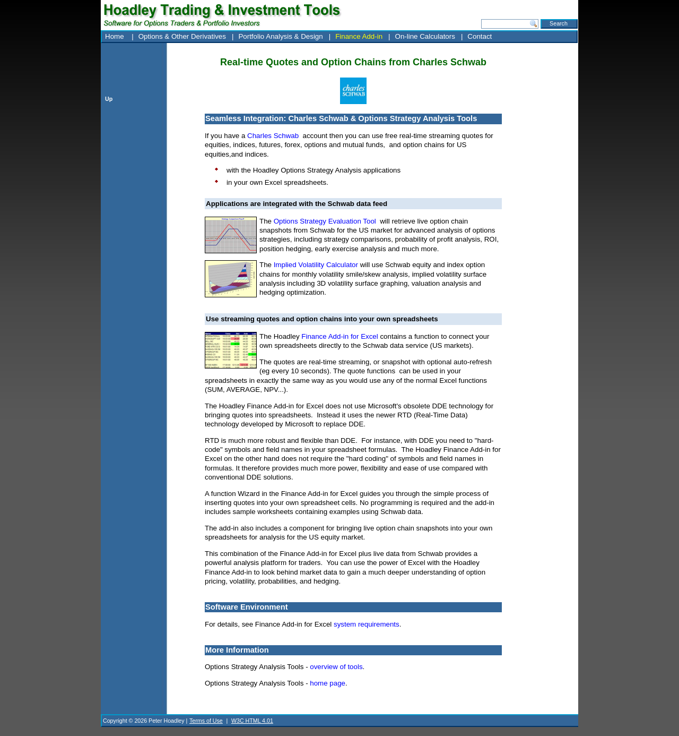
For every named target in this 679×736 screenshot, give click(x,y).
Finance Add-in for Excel (339, 336)
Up (108, 99)
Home (115, 36)
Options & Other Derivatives (182, 36)
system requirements (366, 624)
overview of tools (336, 667)
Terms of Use (206, 720)
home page (327, 683)
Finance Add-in (358, 36)
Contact (479, 36)
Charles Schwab (273, 136)
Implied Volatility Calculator (316, 265)
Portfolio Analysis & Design (280, 36)
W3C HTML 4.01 (252, 720)
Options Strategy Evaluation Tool (325, 221)
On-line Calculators (425, 36)
